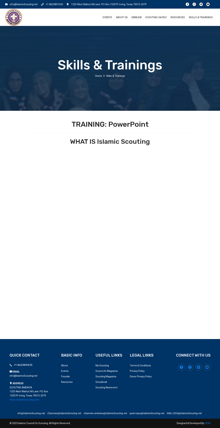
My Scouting (102, 365)
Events (107, 17)
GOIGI (208, 423)
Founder (65, 376)
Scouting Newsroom (106, 387)
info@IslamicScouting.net (24, 4)
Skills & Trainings (201, 17)
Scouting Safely (156, 17)
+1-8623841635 (54, 4)
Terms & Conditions (140, 365)
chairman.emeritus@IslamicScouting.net (105, 413)
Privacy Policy (137, 371)
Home (98, 75)
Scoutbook (101, 382)
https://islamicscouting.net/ (25, 399)
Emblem (137, 17)
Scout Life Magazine (106, 371)
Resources (178, 17)
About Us (122, 17)
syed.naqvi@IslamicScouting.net (146, 413)
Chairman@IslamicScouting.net (64, 413)
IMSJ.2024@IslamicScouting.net (184, 413)
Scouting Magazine (105, 376)
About (64, 365)
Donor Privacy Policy (141, 376)
